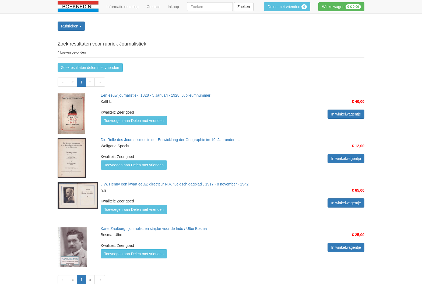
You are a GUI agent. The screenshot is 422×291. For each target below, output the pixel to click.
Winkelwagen (341, 6)
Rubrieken (71, 26)
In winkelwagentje (346, 114)
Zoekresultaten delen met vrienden (90, 67)
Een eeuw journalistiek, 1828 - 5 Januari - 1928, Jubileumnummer (155, 95)
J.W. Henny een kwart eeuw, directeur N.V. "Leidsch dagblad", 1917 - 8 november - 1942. (175, 184)
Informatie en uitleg (123, 7)
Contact (153, 7)
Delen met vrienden (287, 6)
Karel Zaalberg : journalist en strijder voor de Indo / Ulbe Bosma (154, 228)
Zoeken (243, 7)
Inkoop (173, 7)
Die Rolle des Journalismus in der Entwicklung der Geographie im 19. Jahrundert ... (170, 140)
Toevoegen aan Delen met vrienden (134, 120)
